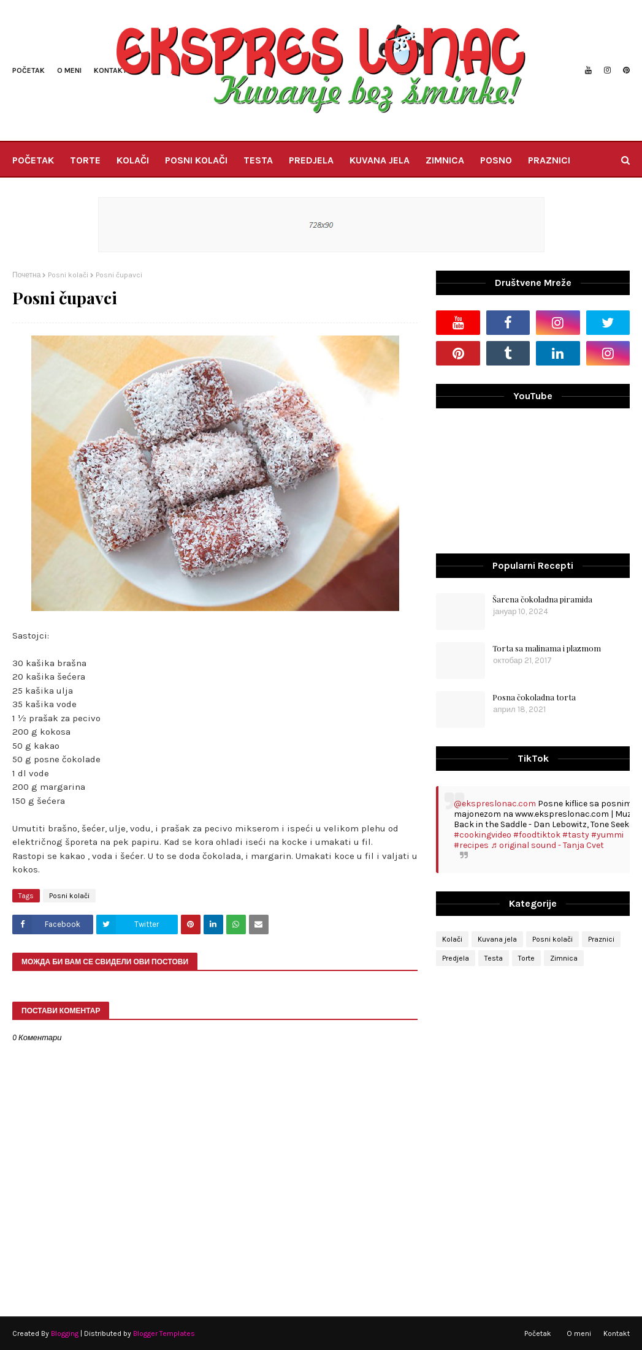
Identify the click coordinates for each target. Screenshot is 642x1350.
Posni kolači (68, 275)
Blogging (64, 1333)
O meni (69, 70)
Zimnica (564, 958)
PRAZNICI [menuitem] (549, 160)
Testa (493, 958)
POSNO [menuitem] (496, 160)
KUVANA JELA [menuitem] (380, 160)
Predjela (455, 958)
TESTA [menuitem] (258, 160)
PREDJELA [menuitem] (311, 160)
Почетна (26, 275)
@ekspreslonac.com (495, 803)
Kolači (452, 939)
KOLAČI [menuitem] (133, 160)
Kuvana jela (497, 939)
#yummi (607, 835)
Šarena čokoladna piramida (542, 599)
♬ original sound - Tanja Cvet (547, 845)
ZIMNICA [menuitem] (445, 160)
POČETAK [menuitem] (33, 160)
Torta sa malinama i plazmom (546, 648)
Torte (526, 958)
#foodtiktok (536, 835)
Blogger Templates (164, 1333)
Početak (28, 70)
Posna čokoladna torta (534, 697)
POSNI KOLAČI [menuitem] (196, 160)
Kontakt (110, 70)
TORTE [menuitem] (85, 160)
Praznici (601, 939)
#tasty (575, 835)
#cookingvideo (482, 835)
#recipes (471, 845)
